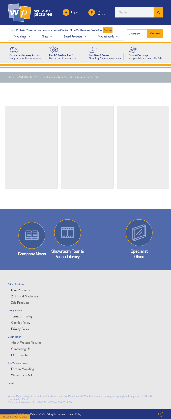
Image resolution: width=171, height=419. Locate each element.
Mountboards (106, 36)
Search (158, 12)
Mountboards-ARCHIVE (59, 77)
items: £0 (135, 33)
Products (20, 29)
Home (12, 29)
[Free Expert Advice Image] (94, 49)
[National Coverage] (138, 55)
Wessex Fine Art (21, 374)
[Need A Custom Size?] (54, 49)
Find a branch (101, 12)
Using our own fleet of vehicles (25, 58)
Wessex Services (33, 29)
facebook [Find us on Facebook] (25, 390)
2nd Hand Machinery (25, 296)
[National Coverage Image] (133, 49)
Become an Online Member (55, 29)
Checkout (155, 34)
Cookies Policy (20, 322)
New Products (20, 290)
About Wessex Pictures (26, 342)
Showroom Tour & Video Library (67, 253)
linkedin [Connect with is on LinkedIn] (18, 390)
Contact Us (96, 29)
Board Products (73, 36)
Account (108, 29)
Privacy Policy (20, 328)
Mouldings (20, 36)
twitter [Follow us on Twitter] (11, 390)
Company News (32, 254)
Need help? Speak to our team (105, 58)
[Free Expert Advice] (99, 55)
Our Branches (20, 354)
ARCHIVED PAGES (29, 77)
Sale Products (20, 302)
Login (74, 12)
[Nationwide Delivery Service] (24, 55)
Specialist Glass (139, 253)
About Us (74, 29)
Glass (45, 36)
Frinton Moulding (22, 368)
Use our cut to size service (62, 58)
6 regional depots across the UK (145, 58)
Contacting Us (20, 348)
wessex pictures (43, 12)
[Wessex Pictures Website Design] (14, 49)
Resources (85, 29)
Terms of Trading (22, 316)
